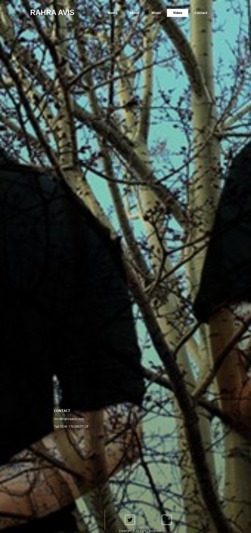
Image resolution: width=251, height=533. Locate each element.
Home (112, 13)
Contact (200, 13)
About (134, 13)
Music (156, 13)
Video (177, 13)
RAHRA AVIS (52, 12)
